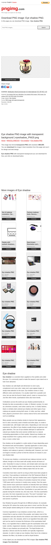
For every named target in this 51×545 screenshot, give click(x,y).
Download (8, 219)
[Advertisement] (25, 43)
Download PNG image (10, 79)
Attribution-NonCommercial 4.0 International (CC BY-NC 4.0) (27, 92)
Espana (14, 2)
